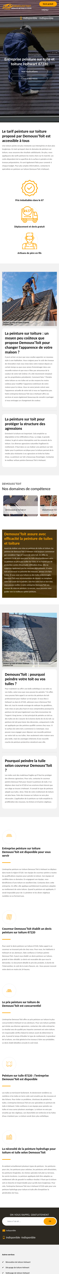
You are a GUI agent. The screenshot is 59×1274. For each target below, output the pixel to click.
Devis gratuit (48, 4)
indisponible (30, 18)
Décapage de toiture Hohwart (17, 1267)
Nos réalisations (29, 71)
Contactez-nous (29, 78)
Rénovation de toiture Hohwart (18, 1262)
